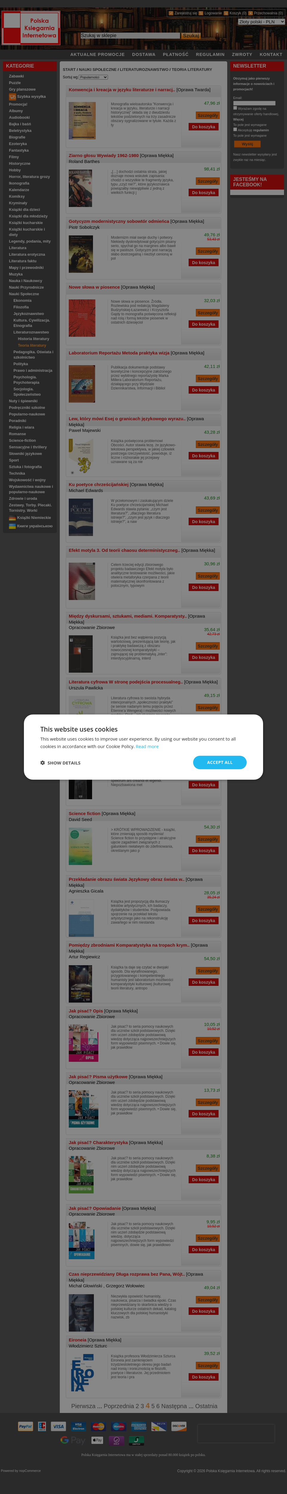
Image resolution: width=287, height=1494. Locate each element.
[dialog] (143, 747)
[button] (60, 762)
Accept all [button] (220, 762)
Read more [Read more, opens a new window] (147, 746)
